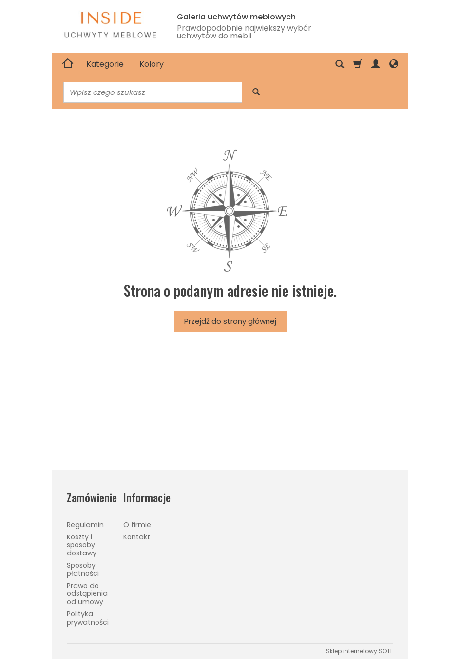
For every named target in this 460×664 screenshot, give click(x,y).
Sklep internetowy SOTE (359, 651)
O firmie (137, 525)
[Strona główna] (67, 64)
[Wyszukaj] (256, 92)
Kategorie (105, 64)
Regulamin (85, 525)
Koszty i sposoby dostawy (81, 545)
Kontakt (136, 537)
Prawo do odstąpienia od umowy (87, 594)
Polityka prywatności (88, 618)
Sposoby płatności (83, 569)
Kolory (151, 64)
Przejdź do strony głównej (230, 321)
